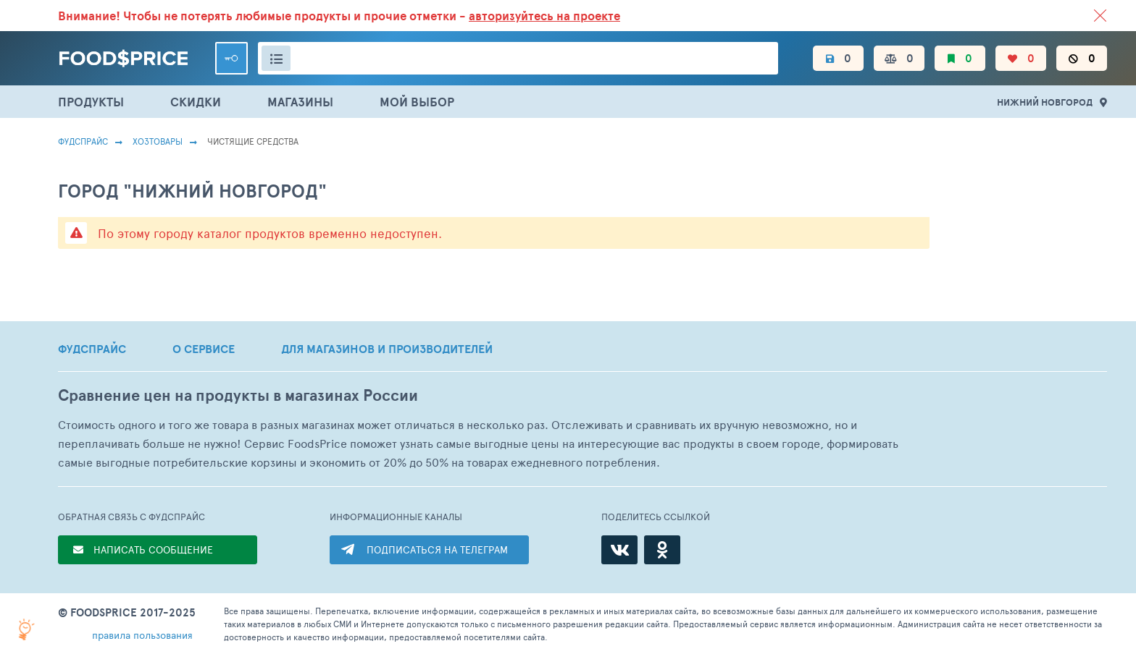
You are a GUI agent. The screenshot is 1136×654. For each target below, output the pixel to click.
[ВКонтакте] (619, 549)
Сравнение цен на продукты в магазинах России (238, 395)
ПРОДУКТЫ (91, 102)
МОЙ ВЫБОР (417, 102)
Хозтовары (158, 141)
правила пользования (142, 635)
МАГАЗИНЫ (300, 102)
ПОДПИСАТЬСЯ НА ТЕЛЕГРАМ (437, 549)
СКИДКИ (195, 102)
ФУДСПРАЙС (92, 348)
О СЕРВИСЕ (203, 348)
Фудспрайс (83, 141)
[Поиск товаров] (518, 58)
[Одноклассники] (662, 549)
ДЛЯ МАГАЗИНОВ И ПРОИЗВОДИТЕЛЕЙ (387, 348)
